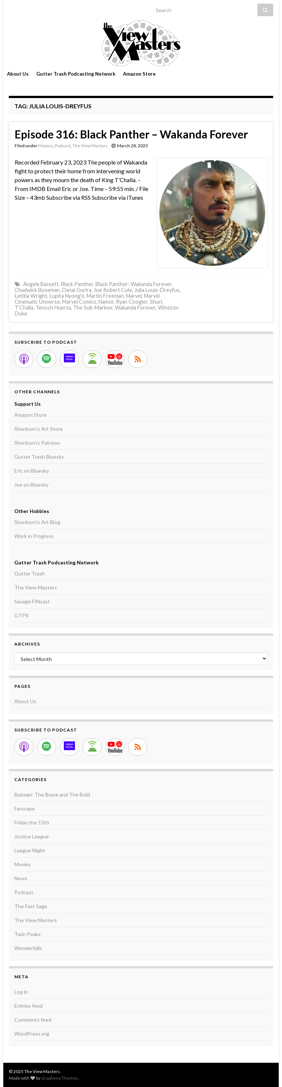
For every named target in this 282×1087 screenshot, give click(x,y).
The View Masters (90, 145)
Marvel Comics (79, 302)
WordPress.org (31, 1033)
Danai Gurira (76, 290)
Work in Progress (34, 536)
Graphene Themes (59, 1078)
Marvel (134, 296)
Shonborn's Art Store (38, 429)
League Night (29, 850)
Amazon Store (139, 74)
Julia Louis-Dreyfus (157, 290)
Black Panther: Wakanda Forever (133, 284)
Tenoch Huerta (53, 307)
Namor (106, 302)
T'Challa (24, 307)
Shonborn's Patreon (37, 443)
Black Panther (77, 284)
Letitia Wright (31, 296)
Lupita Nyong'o (67, 296)
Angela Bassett (41, 284)
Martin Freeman (105, 296)
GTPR (21, 615)
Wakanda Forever (135, 307)
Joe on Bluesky (31, 484)
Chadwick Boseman (37, 290)
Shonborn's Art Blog (37, 522)
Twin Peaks (27, 934)
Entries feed (28, 1006)
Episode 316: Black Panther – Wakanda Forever (131, 134)
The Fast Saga (30, 906)
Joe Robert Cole (113, 290)
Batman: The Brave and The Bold (52, 794)
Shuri (156, 302)
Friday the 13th (31, 822)
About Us (18, 74)
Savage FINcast (32, 601)
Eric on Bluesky (31, 470)
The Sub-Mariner (93, 307)
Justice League (31, 836)
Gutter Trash (29, 573)
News (21, 878)
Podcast (62, 145)
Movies (45, 145)
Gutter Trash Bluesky (39, 457)
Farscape (24, 808)
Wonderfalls (28, 948)
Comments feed (32, 1019)
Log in (21, 992)
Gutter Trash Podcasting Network (75, 74)
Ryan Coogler (132, 302)
